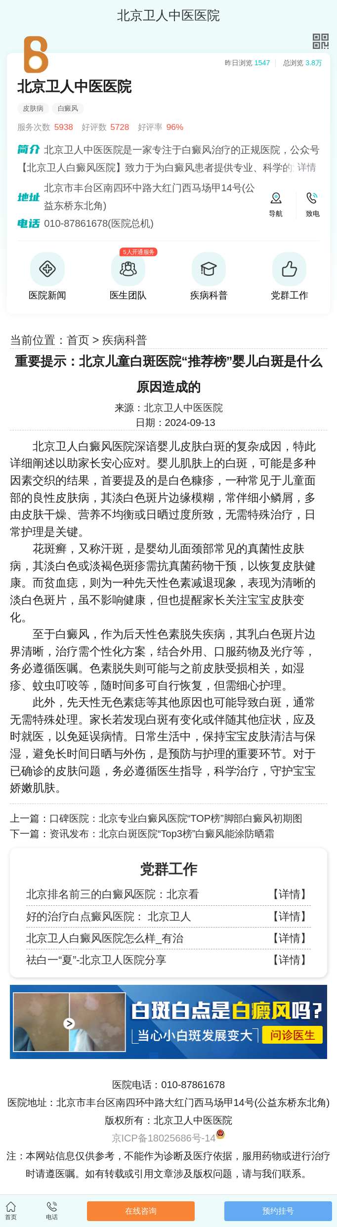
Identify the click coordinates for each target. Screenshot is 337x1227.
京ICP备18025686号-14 (164, 1138)
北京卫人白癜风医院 (83, 446)
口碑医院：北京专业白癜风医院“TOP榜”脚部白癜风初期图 (175, 818)
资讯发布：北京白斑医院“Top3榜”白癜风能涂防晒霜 (161, 833)
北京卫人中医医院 (183, 407)
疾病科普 (125, 340)
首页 (78, 340)
